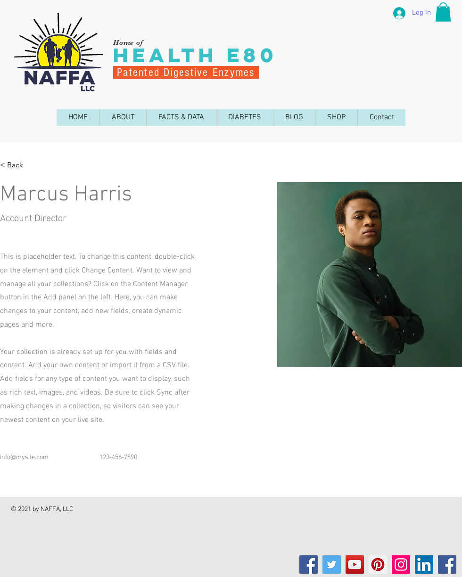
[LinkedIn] (424, 564)
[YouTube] (355, 564)
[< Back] (18, 165)
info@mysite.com (24, 457)
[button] (443, 12)
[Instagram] (401, 564)
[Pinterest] (378, 564)
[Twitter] (331, 564)
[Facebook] (308, 564)
